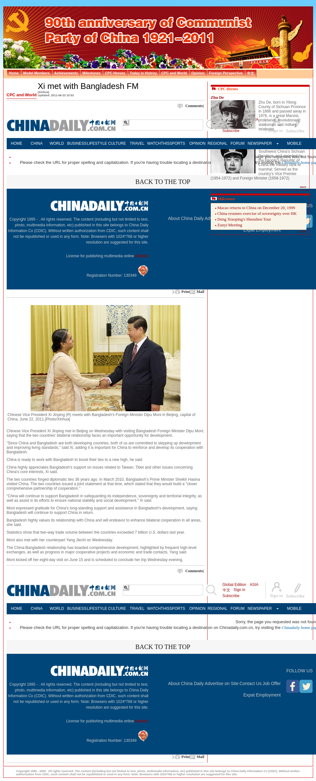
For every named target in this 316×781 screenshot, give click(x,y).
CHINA (36, 143)
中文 (226, 590)
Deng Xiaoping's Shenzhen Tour (244, 219)
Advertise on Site (222, 683)
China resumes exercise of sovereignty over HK (257, 213)
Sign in (240, 590)
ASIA (254, 584)
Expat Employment (262, 694)
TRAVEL (137, 143)
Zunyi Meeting (229, 225)
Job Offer (271, 683)
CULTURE (117, 143)
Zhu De (217, 97)
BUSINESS (77, 143)
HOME (16, 143)
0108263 (142, 256)
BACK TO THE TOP (162, 181)
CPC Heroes (228, 89)
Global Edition (234, 584)
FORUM (238, 143)
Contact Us (250, 683)
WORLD (57, 143)
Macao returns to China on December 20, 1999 (256, 207)
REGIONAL (217, 143)
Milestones (226, 199)
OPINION (197, 143)
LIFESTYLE (97, 143)
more (303, 186)
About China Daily (186, 218)
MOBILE (294, 143)
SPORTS (177, 143)
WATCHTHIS (157, 143)
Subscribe (231, 596)
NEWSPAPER (258, 143)
